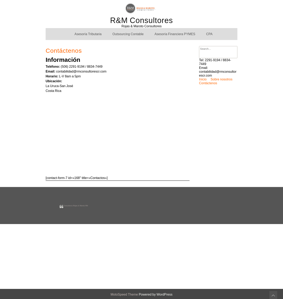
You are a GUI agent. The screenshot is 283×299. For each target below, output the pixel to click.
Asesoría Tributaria (88, 34)
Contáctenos (208, 83)
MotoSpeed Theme (125, 294)
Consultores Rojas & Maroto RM (76, 205)
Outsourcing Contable (128, 34)
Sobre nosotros (221, 79)
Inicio (202, 79)
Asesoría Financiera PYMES (174, 34)
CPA (209, 34)
